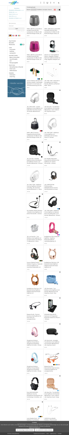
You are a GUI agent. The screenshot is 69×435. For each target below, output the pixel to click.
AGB (47, 433)
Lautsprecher (12, 53)
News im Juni (13, 14)
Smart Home (12, 65)
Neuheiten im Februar (15, 18)
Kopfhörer (11, 51)
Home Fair (13, 16)
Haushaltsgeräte (13, 59)
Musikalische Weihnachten (16, 10)
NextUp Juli (13, 12)
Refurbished (16, 44)
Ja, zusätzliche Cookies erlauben (44, 430)
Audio (10, 47)
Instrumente (12, 49)
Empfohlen (39, 9)
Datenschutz (53, 433)
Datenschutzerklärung (34, 427)
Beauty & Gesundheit (14, 57)
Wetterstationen (13, 70)
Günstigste (44, 9)
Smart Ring (12, 76)
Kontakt (59, 433)
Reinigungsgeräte (13, 62)
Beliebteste (33, 9)
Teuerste (50, 9)
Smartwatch (12, 74)
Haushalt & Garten (13, 55)
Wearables (11, 73)
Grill (10, 61)
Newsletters (16, 8)
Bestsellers (11, 42)
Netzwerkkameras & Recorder (16, 67)
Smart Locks (12, 68)
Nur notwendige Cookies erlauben (25, 430)
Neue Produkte (12, 41)
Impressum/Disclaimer (39, 433)
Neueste (28, 9)
